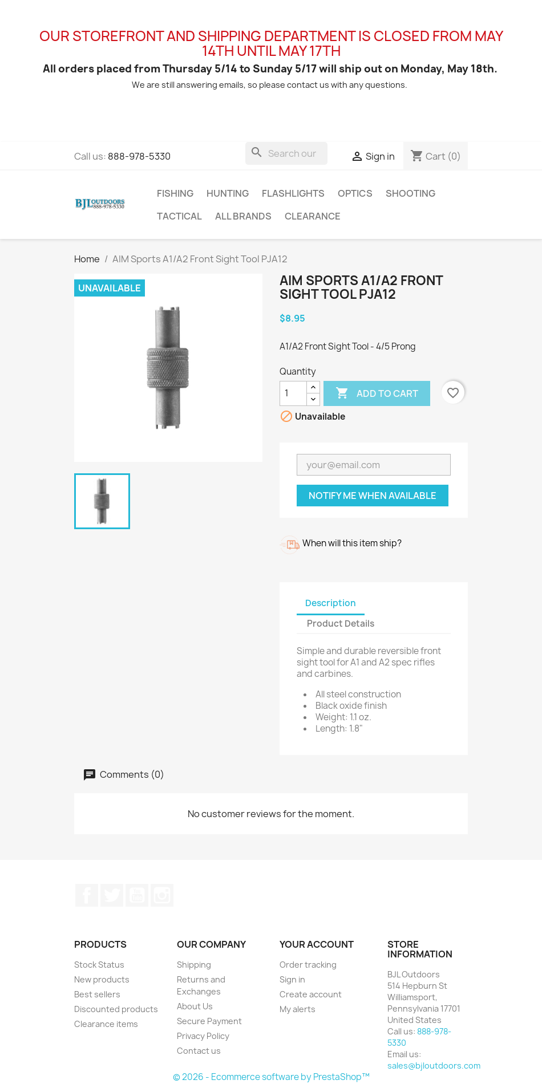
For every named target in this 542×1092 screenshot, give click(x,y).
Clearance (313, 216)
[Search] (286, 153)
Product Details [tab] (340, 624)
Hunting (228, 193)
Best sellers (97, 994)
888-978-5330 (139, 156)
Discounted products (116, 1009)
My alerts (298, 1009)
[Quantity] (293, 393)
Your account (317, 944)
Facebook (86, 895)
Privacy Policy (203, 1035)
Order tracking (308, 964)
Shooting (410, 193)
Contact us (199, 1050)
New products (102, 979)
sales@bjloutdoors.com (433, 1065)
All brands (243, 216)
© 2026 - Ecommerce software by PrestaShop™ (271, 1077)
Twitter (111, 895)
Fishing (175, 193)
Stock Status (99, 964)
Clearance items (106, 1023)
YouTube (137, 895)
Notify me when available (372, 495)
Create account (311, 994)
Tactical (179, 216)
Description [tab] (330, 603)
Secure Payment (209, 1021)
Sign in (292, 979)
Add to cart (376, 393)
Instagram (162, 895)
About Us (195, 1006)
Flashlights (293, 193)
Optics (355, 193)
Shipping (194, 964)
